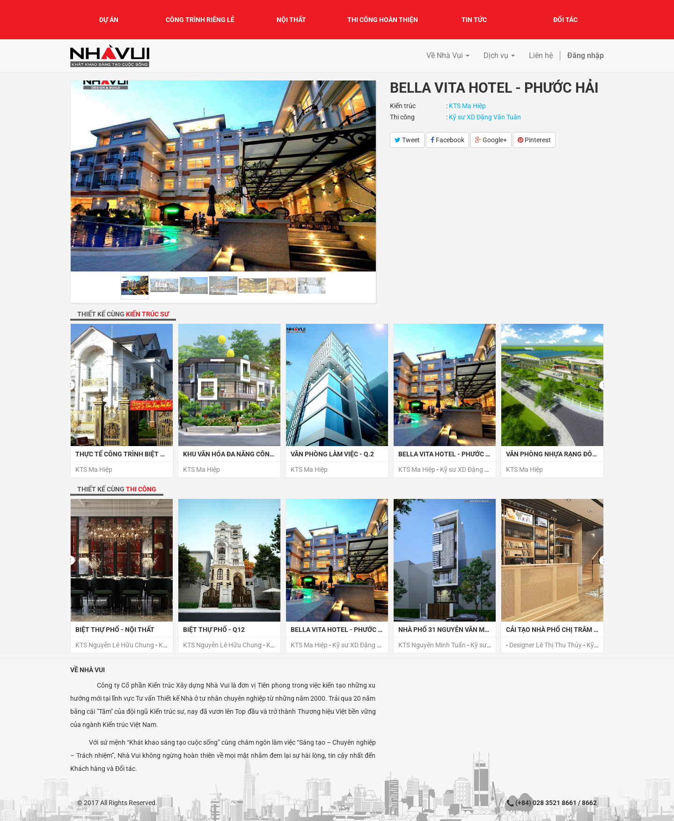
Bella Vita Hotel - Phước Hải (447, 454)
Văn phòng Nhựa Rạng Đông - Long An (570, 454)
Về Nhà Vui (87, 670)
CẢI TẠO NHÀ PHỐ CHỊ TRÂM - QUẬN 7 (563, 629)
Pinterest (534, 140)
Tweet (407, 140)
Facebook (447, 140)
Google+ (491, 140)
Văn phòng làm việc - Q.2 (332, 454)
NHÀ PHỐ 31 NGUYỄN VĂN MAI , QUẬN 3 (458, 629)
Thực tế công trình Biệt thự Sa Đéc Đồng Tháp (155, 454)
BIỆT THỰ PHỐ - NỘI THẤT (114, 629)
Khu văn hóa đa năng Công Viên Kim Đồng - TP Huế (267, 454)
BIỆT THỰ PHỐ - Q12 (214, 629)
